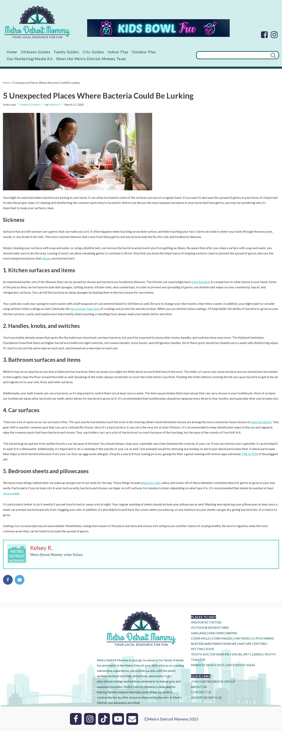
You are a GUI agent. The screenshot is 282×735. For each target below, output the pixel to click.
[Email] (132, 723)
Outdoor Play (145, 52)
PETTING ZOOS (202, 653)
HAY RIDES (242, 642)
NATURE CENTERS (252, 647)
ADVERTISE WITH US (206, 701)
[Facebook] (264, 35)
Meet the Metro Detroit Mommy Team (91, 58)
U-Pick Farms (263, 642)
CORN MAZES (222, 642)
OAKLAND (198, 637)
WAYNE (231, 637)
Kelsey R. (54, 104)
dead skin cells (150, 486)
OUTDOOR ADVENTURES (210, 631)
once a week (11, 496)
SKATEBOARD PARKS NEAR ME (214, 647)
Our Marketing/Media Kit (30, 58)
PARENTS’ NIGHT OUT (207, 669)
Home (12, 52)
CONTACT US (201, 696)
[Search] (232, 55)
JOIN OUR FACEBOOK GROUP (213, 685)
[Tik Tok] (104, 723)
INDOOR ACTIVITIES (206, 626)
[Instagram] (274, 35)
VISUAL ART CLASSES (247, 658)
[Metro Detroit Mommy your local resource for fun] (37, 22)
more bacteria (200, 283)
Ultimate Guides (36, 52)
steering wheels (261, 424)
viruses (46, 259)
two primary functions (85, 310)
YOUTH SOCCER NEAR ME (210, 658)
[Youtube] (118, 723)
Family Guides (67, 52)
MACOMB (216, 637)
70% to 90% (250, 457)
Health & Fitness (30, 104)
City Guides (95, 52)
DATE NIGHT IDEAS (240, 669)
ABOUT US (199, 690)
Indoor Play (119, 52)
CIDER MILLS (200, 642)
